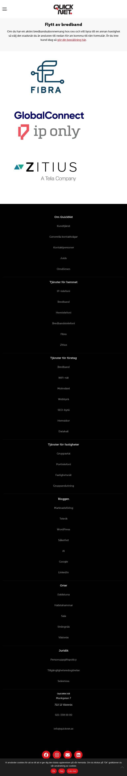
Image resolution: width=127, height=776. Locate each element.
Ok (53, 771)
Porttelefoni (63, 464)
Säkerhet (63, 540)
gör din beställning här (71, 39)
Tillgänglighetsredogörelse (63, 670)
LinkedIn (63, 572)
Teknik (63, 518)
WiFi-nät (63, 377)
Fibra (63, 334)
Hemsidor (64, 420)
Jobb (63, 258)
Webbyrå (63, 399)
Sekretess (63, 681)
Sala (63, 616)
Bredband (64, 301)
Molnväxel (63, 388)
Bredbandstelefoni (63, 323)
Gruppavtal (63, 453)
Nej (61, 771)
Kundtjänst (63, 226)
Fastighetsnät (63, 475)
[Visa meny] (4, 9)
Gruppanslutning (63, 485)
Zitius (63, 344)
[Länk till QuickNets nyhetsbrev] (68, 755)
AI (63, 550)
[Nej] (123, 767)
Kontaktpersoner (63, 247)
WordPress (63, 529)
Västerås (64, 637)
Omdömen (63, 269)
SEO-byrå (63, 409)
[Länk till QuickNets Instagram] (57, 755)
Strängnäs (64, 626)
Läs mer (72, 771)
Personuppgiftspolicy (63, 659)
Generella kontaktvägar (63, 236)
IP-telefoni (63, 291)
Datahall (63, 431)
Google (63, 561)
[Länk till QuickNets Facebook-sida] (46, 755)
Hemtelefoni (63, 312)
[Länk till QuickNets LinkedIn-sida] (78, 755)
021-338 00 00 (63, 715)
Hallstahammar (63, 605)
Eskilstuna (64, 594)
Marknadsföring (63, 507)
